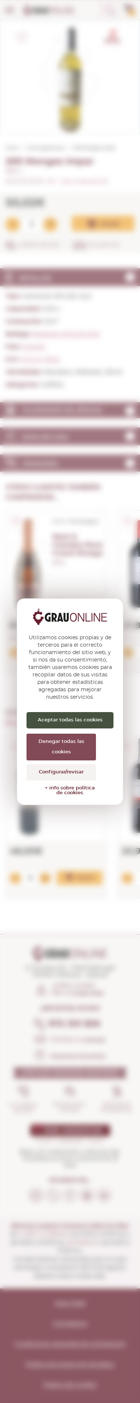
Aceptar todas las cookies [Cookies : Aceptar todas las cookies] (70, 720)
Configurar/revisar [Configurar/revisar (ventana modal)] (61, 772)
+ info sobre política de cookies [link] (70, 790)
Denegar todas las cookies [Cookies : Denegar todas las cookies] (61, 746)
